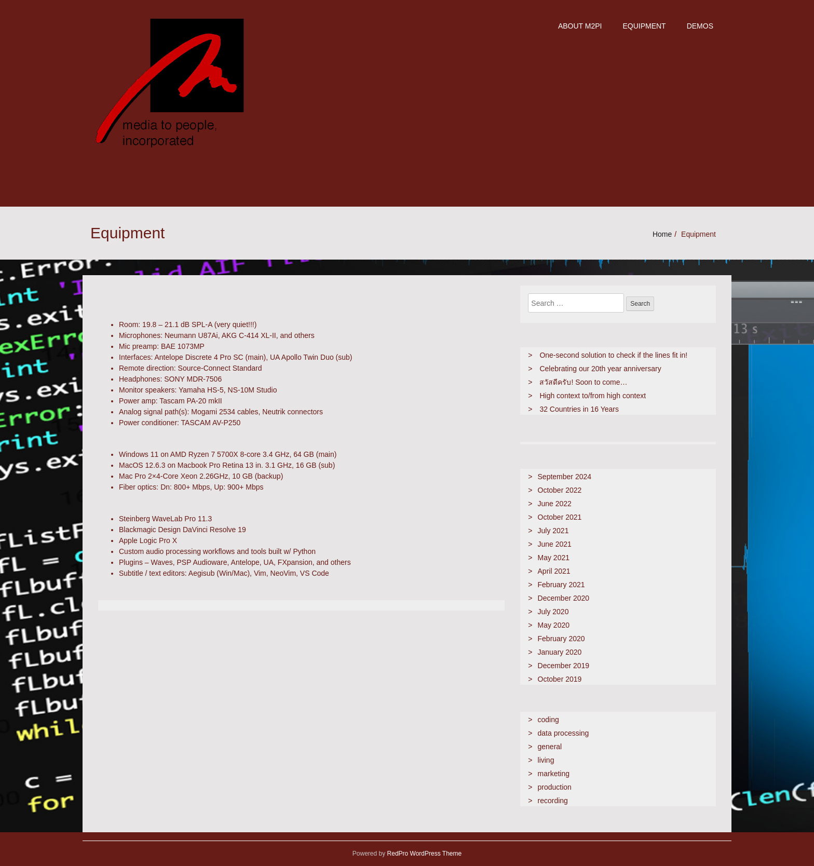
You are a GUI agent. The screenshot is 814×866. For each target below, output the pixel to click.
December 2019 (564, 665)
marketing (553, 773)
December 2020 (564, 598)
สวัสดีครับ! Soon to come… (583, 382)
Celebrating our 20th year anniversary (600, 368)
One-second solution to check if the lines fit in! (613, 355)
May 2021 (553, 557)
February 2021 (561, 584)
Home (662, 234)
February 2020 (561, 638)
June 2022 (555, 503)
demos (700, 26)
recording (553, 800)
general (550, 746)
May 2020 (553, 625)
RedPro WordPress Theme (423, 853)
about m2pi (580, 26)
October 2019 (560, 679)
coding (548, 719)
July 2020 (553, 611)
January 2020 (560, 652)
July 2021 (553, 530)
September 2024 (565, 476)
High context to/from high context (592, 395)
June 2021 (555, 544)
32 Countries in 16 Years (579, 409)
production (555, 787)
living (546, 760)
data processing (563, 733)
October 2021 (560, 517)
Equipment (644, 26)
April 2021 (554, 571)
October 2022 (560, 490)
